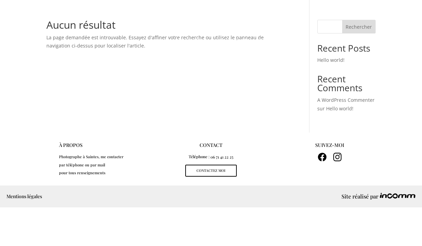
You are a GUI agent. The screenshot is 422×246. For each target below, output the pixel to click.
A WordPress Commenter (346, 100)
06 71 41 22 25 (221, 157)
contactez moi (211, 170)
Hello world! (339, 108)
